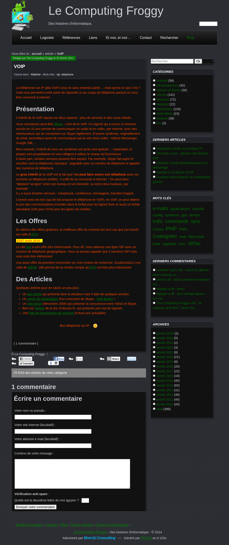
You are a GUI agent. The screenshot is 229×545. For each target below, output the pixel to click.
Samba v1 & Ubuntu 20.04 (174, 172)
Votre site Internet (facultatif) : (35, 425)
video (182, 244)
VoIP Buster (104, 299)
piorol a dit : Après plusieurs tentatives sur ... (181, 282)
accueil (36, 53)
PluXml (146, 538)
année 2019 (164, 361)
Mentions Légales (29, 525)
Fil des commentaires (111, 525)
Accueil (26, 38)
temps (194, 215)
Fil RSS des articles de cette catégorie (40, 372)
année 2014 (164, 385)
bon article (34, 294)
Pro (158, 123)
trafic (158, 221)
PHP (171, 229)
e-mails (160, 208)
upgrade (169, 244)
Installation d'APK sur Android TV (179, 148)
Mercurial (196, 236)
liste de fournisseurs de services (51, 313)
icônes (158, 229)
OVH (34, 234)
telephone (67, 74)
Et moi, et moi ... (118, 38)
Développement (167, 85)
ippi (28, 247)
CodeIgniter (165, 236)
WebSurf (162, 104)
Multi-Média (164, 113)
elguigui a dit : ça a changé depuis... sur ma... (180, 296)
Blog (190, 38)
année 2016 (164, 376)
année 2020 (164, 357)
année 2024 (164, 338)
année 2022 (164, 347)
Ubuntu (161, 94)
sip (58, 74)
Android (161, 80)
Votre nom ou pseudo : (30, 410)
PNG (183, 229)
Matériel (35, 74)
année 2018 (164, 366)
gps (184, 215)
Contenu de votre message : (34, 453)
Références (71, 38)
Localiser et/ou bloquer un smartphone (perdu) (181, 179)
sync (196, 221)
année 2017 (164, 371)
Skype (58, 124)
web (182, 236)
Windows (162, 99)
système (172, 215)
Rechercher (169, 38)
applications (180, 209)
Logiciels (47, 38)
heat (156, 244)
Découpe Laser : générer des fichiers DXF (180, 156)
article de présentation (42, 299)
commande (177, 221)
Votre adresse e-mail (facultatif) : (37, 439)
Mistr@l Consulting (99, 538)
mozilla (198, 209)
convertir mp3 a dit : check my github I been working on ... (181, 272)
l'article (40, 308)
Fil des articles (81, 525)
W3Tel (32, 267)
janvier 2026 (165, 333)
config (158, 215)
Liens (93, 38)
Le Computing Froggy (106, 10)
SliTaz (194, 243)
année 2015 (164, 380)
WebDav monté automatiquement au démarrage (180, 165)
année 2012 (164, 394)
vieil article (34, 303)
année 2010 (164, 404)
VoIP (19, 66)
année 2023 (164, 343)
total (159, 409)
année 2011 (164, 399)
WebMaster (164, 109)
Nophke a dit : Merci (170, 289)
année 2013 (164, 390)
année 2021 (164, 352)
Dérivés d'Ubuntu (168, 90)
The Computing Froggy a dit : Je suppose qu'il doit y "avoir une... (177, 305)
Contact (146, 38)
